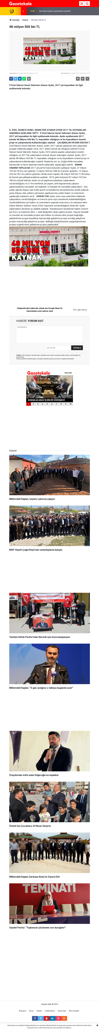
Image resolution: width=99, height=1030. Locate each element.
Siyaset (25, 20)
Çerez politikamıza (58, 1028)
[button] (78, 79)
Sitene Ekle (62, 1011)
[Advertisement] (49, 108)
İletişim (39, 1011)
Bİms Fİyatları (74, 1011)
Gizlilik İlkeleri (50, 1011)
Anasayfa (14, 20)
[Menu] (82, 3)
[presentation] (18, 11)
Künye (31, 1011)
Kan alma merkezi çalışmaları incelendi (54, 11)
